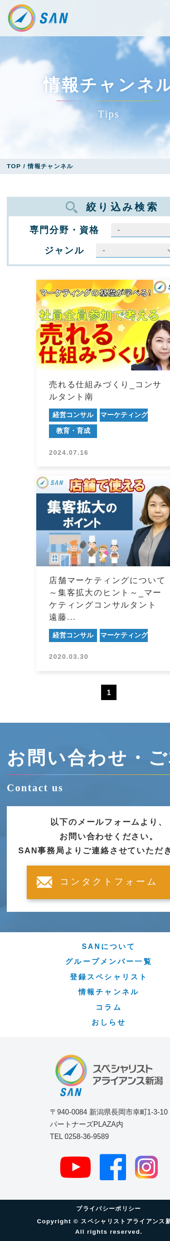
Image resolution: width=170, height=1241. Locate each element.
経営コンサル (73, 415)
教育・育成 (73, 430)
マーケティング (124, 415)
